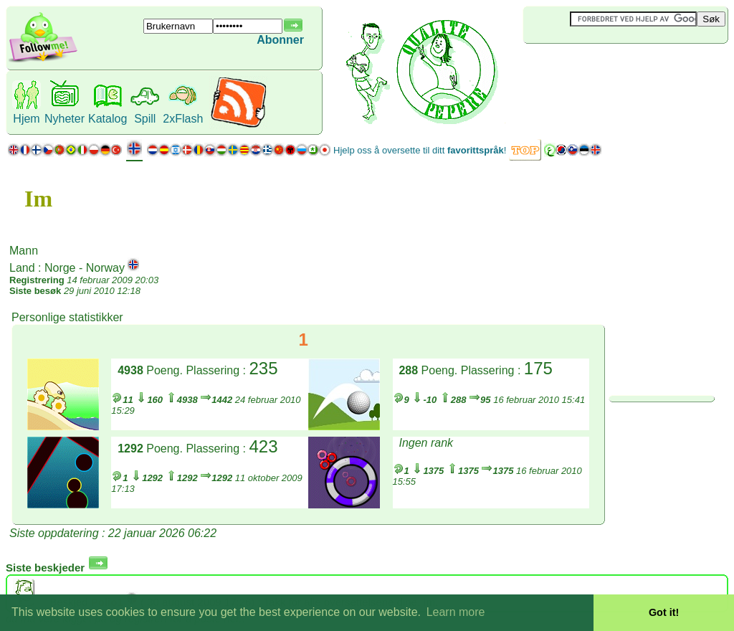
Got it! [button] (664, 612)
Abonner (280, 40)
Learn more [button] (455, 612)
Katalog (107, 119)
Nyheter (64, 119)
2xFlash (183, 119)
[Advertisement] (608, 67)
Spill (145, 119)
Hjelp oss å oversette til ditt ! (419, 150)
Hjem (26, 119)
